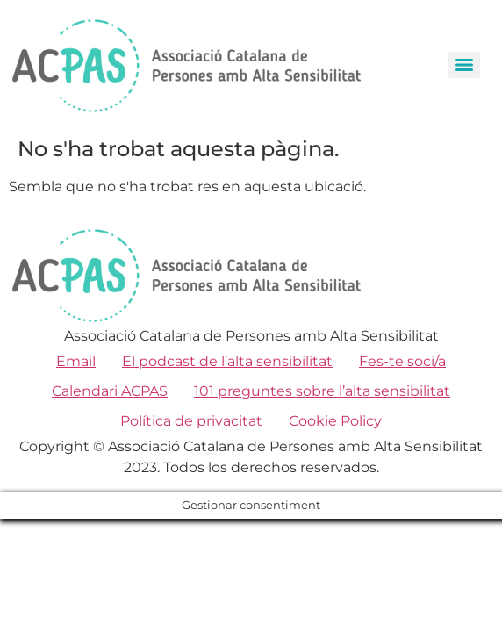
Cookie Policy (335, 421)
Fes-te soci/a (402, 361)
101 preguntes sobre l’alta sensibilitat (322, 391)
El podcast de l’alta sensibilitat (227, 361)
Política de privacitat (191, 421)
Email (76, 361)
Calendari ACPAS (110, 391)
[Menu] (464, 65)
